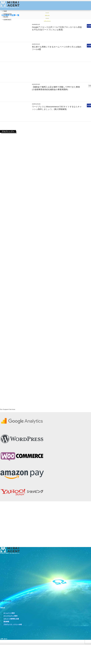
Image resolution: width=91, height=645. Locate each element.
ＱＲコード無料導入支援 (11, 619)
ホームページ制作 (9, 613)
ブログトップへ (8, 131)
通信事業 (6, 621)
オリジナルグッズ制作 (11, 616)
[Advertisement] (45, 72)
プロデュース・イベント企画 (13, 624)
